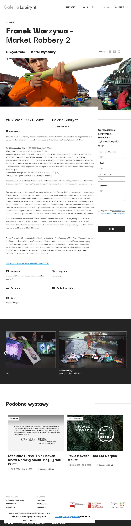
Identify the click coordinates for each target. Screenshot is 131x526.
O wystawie (15, 51)
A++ (93, 6)
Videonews (41, 507)
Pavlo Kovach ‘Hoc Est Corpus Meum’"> (95, 433)
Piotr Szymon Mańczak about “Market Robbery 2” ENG (27, 263)
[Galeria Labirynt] (18, 7)
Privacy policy (12, 497)
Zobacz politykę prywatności (67, 516)
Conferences (42, 504)
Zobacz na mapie (62, 126)
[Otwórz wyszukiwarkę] (115, 7)
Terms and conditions (15, 500)
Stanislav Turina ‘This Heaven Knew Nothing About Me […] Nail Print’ (34, 459)
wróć (10, 22)
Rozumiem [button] (85, 516)
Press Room (11, 504)
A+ (88, 6)
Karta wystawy (43, 51)
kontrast (70, 6)
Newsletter (10, 507)
